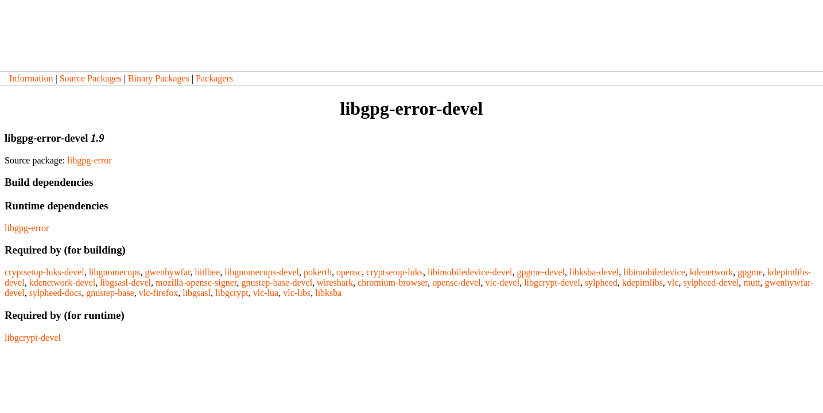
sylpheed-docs (55, 293)
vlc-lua (265, 293)
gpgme (750, 272)
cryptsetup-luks (394, 272)
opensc (349, 272)
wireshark (335, 282)
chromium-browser (393, 282)
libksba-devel (594, 272)
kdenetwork (711, 272)
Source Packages (91, 78)
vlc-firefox (158, 293)
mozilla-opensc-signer (196, 282)
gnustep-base (110, 293)
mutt (751, 282)
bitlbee (207, 272)
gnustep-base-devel (277, 282)
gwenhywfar (167, 272)
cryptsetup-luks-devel (44, 272)
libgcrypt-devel (552, 282)
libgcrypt (232, 293)
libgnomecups (115, 272)
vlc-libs (296, 293)
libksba (328, 293)
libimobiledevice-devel (470, 272)
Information (31, 78)
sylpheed (601, 282)
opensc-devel (456, 282)
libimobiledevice (654, 272)
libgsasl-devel (125, 282)
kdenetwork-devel (62, 282)
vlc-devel (503, 282)
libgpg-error (89, 160)
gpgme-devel (541, 272)
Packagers (214, 78)
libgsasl (197, 293)
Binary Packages (158, 78)
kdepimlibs (642, 282)
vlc (673, 282)
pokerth (318, 272)
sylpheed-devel (711, 282)
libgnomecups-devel (261, 272)
